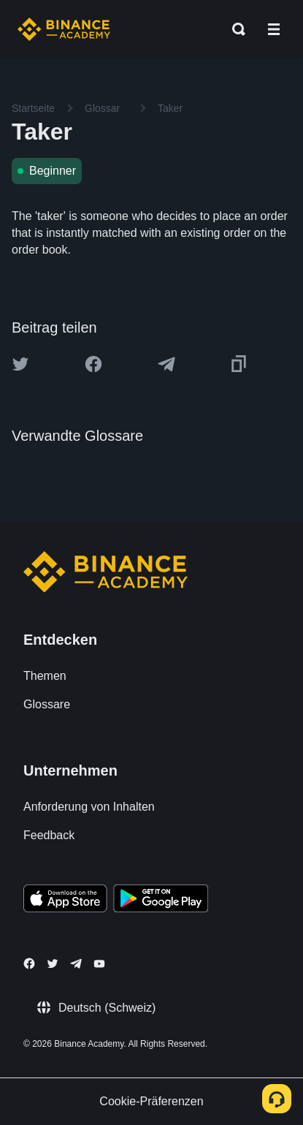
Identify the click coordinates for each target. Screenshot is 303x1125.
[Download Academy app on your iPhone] (65, 901)
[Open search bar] (234, 29)
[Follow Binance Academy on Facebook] (29, 963)
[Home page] (64, 29)
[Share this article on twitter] (20, 364)
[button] (274, 29)
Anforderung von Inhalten (89, 806)
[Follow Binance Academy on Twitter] (52, 963)
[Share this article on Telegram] (166, 364)
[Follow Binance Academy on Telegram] (76, 963)
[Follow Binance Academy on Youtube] (99, 964)
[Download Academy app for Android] (160, 901)
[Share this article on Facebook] (93, 364)
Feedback (48, 835)
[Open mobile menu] (273, 29)
